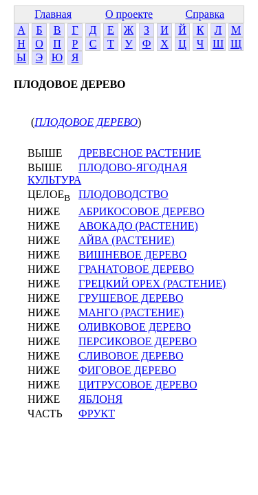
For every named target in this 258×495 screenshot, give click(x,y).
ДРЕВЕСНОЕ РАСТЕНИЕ (139, 153)
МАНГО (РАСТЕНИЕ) (131, 312)
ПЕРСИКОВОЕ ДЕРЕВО (137, 341)
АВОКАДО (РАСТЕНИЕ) (138, 226)
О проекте (129, 14)
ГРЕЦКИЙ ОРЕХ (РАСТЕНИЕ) (152, 283)
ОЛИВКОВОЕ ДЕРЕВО (134, 327)
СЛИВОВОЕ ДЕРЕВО (131, 356)
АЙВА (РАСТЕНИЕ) (126, 240)
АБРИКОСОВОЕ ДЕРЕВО (141, 211)
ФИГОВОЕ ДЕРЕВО (127, 370)
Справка (205, 14)
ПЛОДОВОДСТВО (123, 194)
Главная (53, 14)
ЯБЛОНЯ (100, 399)
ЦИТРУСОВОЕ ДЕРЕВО (137, 384)
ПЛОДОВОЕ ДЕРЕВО (86, 122)
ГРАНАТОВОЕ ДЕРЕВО (136, 269)
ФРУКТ (96, 413)
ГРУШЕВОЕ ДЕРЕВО (131, 298)
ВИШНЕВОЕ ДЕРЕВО (132, 255)
